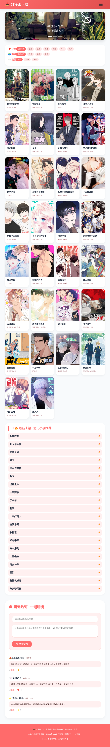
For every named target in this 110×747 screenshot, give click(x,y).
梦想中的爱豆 (13, 236)
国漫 (46, 54)
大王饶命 (55, 556)
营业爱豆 (11, 280)
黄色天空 (11, 368)
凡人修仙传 (55, 444)
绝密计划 (62, 236)
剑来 (55, 476)
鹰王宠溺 (87, 280)
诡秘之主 (55, 484)
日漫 (30, 54)
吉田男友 (11, 324)
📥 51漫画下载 (16, 4)
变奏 (34, 148)
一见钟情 (36, 368)
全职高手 (55, 492)
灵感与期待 (63, 148)
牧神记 (55, 532)
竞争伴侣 (11, 192)
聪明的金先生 (13, 104)
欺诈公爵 (11, 148)
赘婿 (55, 508)
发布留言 (22, 644)
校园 (54, 49)
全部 (19, 59)
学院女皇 (36, 104)
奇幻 (62, 49)
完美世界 (55, 452)
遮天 (55, 460)
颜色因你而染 (38, 324)
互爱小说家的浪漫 (66, 192)
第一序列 (55, 548)
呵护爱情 (11, 412)
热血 (46, 49)
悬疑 (38, 49)
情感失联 (87, 368)
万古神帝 (55, 564)
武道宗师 (55, 540)
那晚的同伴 (37, 280)
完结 (35, 59)
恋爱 (30, 49)
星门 (55, 572)
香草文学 (87, 324)
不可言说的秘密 (39, 236)
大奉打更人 (55, 516)
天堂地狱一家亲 (90, 236)
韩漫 (38, 54)
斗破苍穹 (55, 436)
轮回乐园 (55, 524)
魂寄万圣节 (88, 104)
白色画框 (62, 104)
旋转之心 (62, 324)
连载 (27, 59)
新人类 (35, 412)
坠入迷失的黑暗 (90, 148)
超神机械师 (55, 580)
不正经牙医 (88, 192)
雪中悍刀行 (55, 468)
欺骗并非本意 (38, 192)
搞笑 (70, 49)
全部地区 (21, 54)
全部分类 (21, 49)
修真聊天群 (55, 588)
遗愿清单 (62, 280)
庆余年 (55, 500)
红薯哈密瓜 (63, 368)
